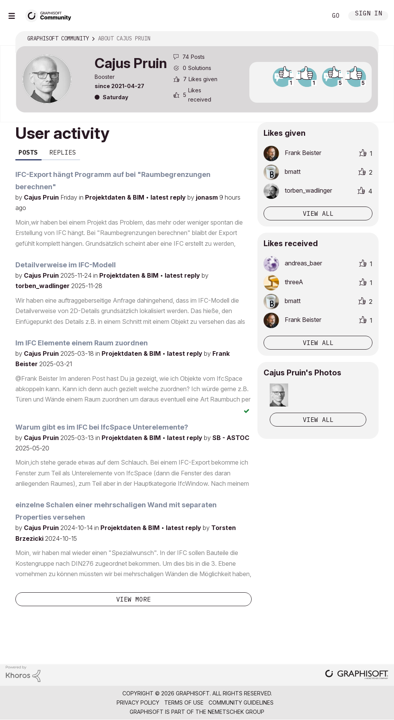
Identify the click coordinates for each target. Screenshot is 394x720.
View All (318, 419)
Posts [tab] (28, 152)
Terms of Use (184, 702)
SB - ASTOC (230, 438)
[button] (279, 395)
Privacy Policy (138, 702)
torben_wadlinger (43, 286)
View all (318, 213)
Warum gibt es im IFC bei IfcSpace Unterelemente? (101, 427)
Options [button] (367, 39)
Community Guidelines (241, 702)
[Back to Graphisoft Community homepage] (51, 15)
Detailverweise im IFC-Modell (65, 265)
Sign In (368, 14)
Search (313, 15)
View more (133, 599)
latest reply (168, 197)
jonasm (207, 197)
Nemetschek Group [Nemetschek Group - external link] (236, 711)
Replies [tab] (62, 152)
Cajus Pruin (42, 197)
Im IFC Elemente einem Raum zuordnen (81, 343)
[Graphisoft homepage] (356, 675)
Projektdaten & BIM (115, 197)
